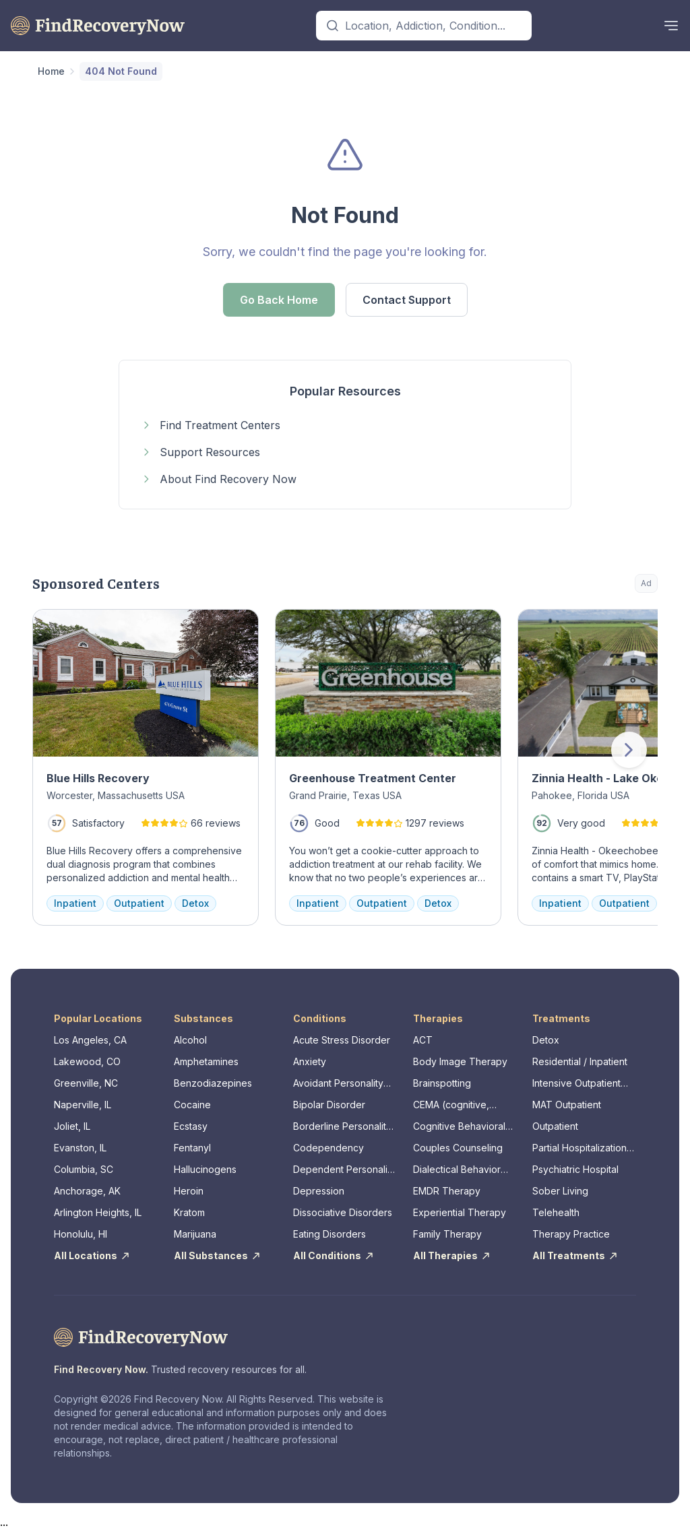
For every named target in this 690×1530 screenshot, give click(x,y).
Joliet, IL (72, 1126)
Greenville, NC (86, 1083)
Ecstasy (191, 1126)
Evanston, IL (80, 1147)
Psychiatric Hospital (575, 1169)
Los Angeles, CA (90, 1040)
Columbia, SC (83, 1169)
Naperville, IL (82, 1104)
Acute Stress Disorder (341, 1040)
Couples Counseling (458, 1147)
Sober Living (560, 1191)
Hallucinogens (205, 1169)
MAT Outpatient (566, 1104)
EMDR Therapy (446, 1191)
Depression (318, 1191)
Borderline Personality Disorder (342, 1126)
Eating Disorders (329, 1234)
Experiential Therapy (459, 1212)
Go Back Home (279, 300)
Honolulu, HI (80, 1234)
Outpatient (555, 1126)
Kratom (189, 1212)
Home (51, 71)
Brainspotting (442, 1083)
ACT (423, 1040)
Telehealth (555, 1212)
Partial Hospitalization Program (579, 1148)
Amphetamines (206, 1061)
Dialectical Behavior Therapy (457, 1170)
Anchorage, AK (87, 1191)
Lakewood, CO (87, 1061)
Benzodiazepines (213, 1083)
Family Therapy (447, 1234)
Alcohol (190, 1040)
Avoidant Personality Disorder (338, 1083)
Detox (545, 1040)
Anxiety (309, 1061)
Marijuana (195, 1234)
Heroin (188, 1191)
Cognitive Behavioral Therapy (459, 1126)
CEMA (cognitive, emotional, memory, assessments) (456, 1105)
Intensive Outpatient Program (576, 1083)
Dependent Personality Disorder (344, 1170)
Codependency (328, 1147)
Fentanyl (192, 1147)
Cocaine (192, 1104)
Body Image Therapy (460, 1061)
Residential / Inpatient (579, 1061)
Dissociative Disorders (342, 1212)
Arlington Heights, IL (98, 1212)
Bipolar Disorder (329, 1104)
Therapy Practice (571, 1234)
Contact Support (407, 300)
